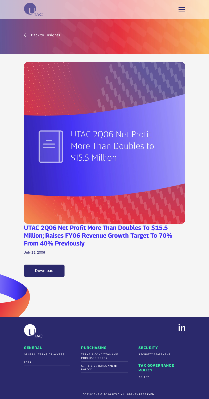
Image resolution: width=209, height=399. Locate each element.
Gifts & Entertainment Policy (99, 367)
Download (44, 270)
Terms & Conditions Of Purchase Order (99, 356)
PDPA (28, 362)
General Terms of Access (44, 354)
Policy (143, 377)
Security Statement (154, 354)
